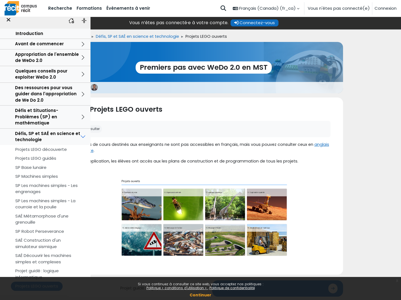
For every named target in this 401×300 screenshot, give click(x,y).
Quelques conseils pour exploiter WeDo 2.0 (41, 79)
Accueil (114, 36)
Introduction (29, 38)
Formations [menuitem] (89, 8)
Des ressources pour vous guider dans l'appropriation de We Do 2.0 (46, 98)
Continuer (200, 295)
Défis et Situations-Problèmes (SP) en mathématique (36, 121)
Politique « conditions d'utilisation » (177, 288)
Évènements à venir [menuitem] (128, 8)
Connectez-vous (296, 23)
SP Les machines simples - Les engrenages (46, 193)
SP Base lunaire (31, 172)
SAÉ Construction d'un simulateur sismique (38, 248)
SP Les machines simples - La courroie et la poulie (45, 208)
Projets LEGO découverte (41, 154)
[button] (223, 8)
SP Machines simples (36, 181)
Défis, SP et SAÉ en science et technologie (47, 141)
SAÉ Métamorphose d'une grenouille (42, 224)
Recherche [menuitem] (60, 8)
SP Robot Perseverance (39, 236)
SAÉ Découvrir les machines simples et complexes (43, 264)
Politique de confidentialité (232, 288)
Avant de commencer (39, 49)
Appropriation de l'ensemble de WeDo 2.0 (47, 62)
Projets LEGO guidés (35, 163)
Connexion (386, 8)
